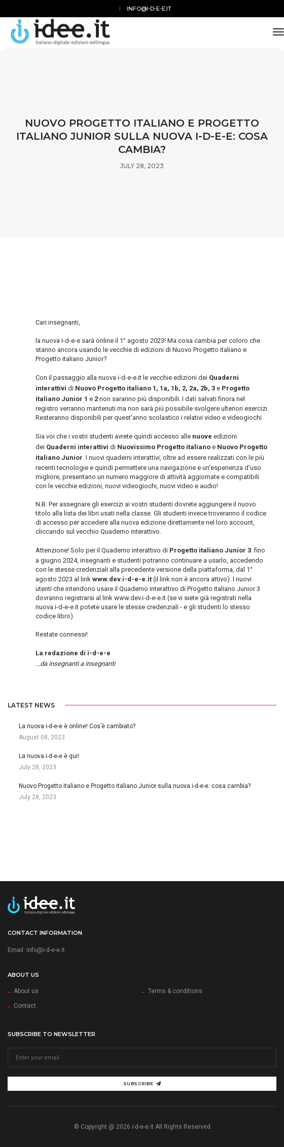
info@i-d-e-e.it (149, 8)
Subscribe (142, 1083)
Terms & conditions (175, 991)
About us (26, 991)
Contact (25, 1005)
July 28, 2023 (142, 166)
